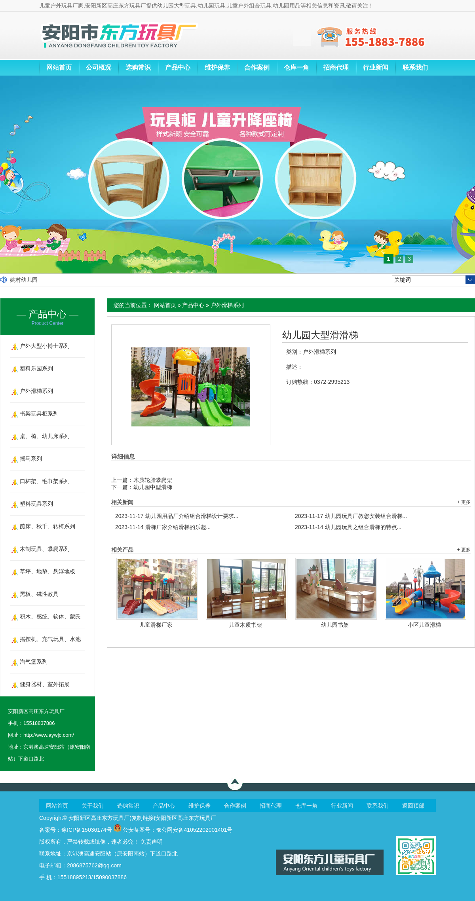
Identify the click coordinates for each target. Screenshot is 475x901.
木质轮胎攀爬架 (152, 480)
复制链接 (142, 818)
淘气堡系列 (34, 661)
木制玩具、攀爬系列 (45, 549)
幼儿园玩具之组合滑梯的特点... (348, 527)
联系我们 (415, 67)
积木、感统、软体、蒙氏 (50, 616)
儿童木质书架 (245, 625)
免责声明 (152, 841)
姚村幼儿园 (24, 280)
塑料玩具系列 (36, 504)
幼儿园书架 (335, 625)
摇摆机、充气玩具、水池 (50, 639)
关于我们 (93, 805)
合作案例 (257, 67)
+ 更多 (464, 502)
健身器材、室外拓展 (45, 684)
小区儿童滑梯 (424, 625)
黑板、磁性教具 (39, 594)
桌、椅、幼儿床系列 (45, 436)
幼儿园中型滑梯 (152, 487)
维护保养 (217, 67)
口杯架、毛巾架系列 (45, 481)
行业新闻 (375, 67)
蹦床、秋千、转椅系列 (47, 526)
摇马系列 (31, 458)
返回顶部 (413, 805)
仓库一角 (296, 67)
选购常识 (138, 67)
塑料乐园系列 (36, 368)
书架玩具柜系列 (39, 413)
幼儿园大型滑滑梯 (320, 335)
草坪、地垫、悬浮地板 (47, 571)
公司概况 (98, 67)
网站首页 (59, 67)
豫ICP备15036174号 (86, 830)
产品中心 (177, 67)
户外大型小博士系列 (45, 346)
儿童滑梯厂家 (156, 625)
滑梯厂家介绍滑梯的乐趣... (163, 527)
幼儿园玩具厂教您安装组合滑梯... (351, 516)
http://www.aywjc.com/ (48, 735)
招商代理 (336, 67)
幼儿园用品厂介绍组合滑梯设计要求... (176, 516)
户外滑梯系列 (227, 305)
